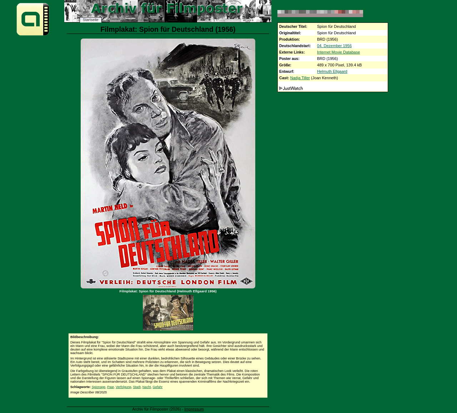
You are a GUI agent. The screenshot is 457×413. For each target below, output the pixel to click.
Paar (110, 387)
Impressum (194, 409)
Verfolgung (123, 387)
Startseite (91, 20)
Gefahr (158, 387)
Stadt (136, 387)
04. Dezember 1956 (334, 46)
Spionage (98, 387)
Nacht (146, 387)
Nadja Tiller (300, 78)
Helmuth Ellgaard (332, 71)
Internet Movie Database (338, 52)
